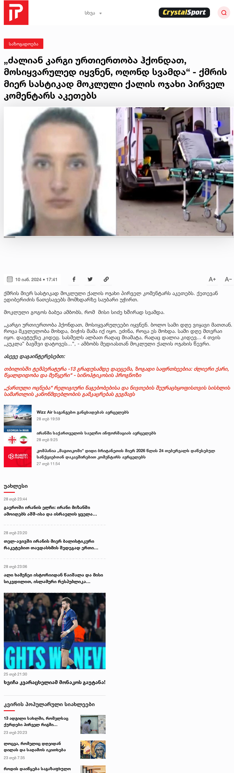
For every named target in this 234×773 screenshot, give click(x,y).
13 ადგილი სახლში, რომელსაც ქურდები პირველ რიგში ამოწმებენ (36, 722)
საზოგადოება (23, 43)
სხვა (93, 13)
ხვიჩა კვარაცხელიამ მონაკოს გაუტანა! (54, 682)
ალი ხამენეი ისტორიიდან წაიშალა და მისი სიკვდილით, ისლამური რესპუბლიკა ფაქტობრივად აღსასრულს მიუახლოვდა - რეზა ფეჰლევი (53, 578)
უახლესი (16, 485)
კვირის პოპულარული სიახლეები (49, 704)
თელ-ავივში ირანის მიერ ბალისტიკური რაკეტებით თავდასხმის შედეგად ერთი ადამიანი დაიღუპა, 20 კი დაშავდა (49, 544)
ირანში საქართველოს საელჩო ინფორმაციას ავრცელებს (96, 432)
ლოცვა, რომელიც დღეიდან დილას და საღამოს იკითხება (35, 746)
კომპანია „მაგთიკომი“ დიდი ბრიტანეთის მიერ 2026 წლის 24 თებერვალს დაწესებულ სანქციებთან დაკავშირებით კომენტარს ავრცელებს (126, 453)
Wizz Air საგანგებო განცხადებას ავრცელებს (83, 412)
